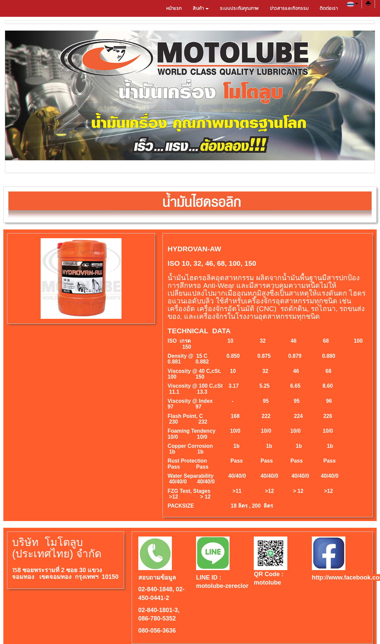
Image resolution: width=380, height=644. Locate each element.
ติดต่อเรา (329, 8)
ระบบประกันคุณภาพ (239, 8)
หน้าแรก (174, 8)
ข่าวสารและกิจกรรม (289, 8)
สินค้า (201, 8)
